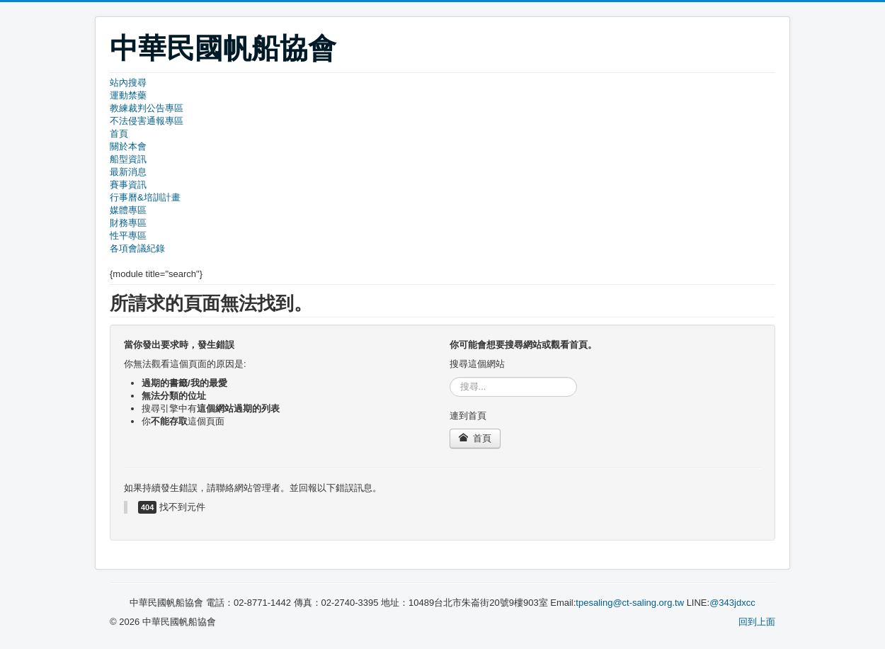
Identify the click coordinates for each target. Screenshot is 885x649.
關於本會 (128, 146)
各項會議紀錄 (137, 248)
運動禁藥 (128, 95)
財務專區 (128, 223)
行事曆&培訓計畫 (145, 197)
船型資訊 (128, 159)
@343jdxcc (732, 602)
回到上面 (756, 621)
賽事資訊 (128, 184)
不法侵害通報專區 (146, 120)
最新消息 (128, 172)
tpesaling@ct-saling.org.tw (630, 602)
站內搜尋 (128, 82)
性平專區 (128, 235)
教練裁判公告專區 (146, 108)
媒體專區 (128, 210)
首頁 (119, 133)
